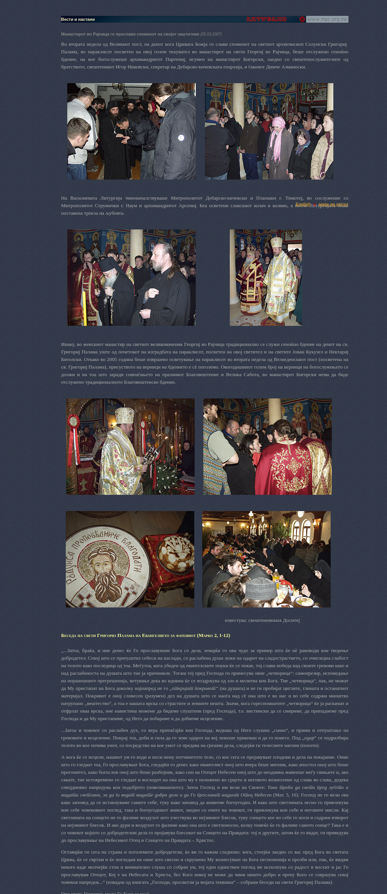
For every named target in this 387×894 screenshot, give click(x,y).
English (303, 204)
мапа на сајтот (333, 204)
